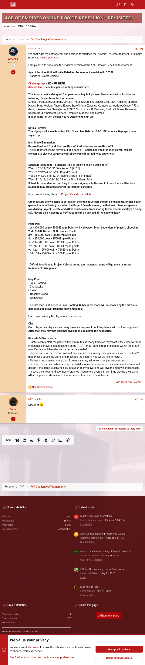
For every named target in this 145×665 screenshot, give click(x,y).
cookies (34, 647)
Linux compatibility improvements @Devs (102, 533)
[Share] (136, 49)
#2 (141, 399)
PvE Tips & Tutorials (91, 559)
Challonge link (36, 83)
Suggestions (87, 542)
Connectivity (87, 595)
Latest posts (86, 507)
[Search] (139, 4)
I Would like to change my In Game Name (102, 569)
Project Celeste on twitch (76, 194)
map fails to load (89, 586)
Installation (86, 524)
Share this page (108, 615)
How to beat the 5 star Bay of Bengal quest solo (106, 551)
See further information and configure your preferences (42, 657)
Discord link (35, 87)
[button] (5, 4)
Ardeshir (11, 26)
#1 (141, 49)
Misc (83, 577)
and (42, 387)
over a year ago (49, 57)
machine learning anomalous (96, 516)
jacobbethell (64, 529)
